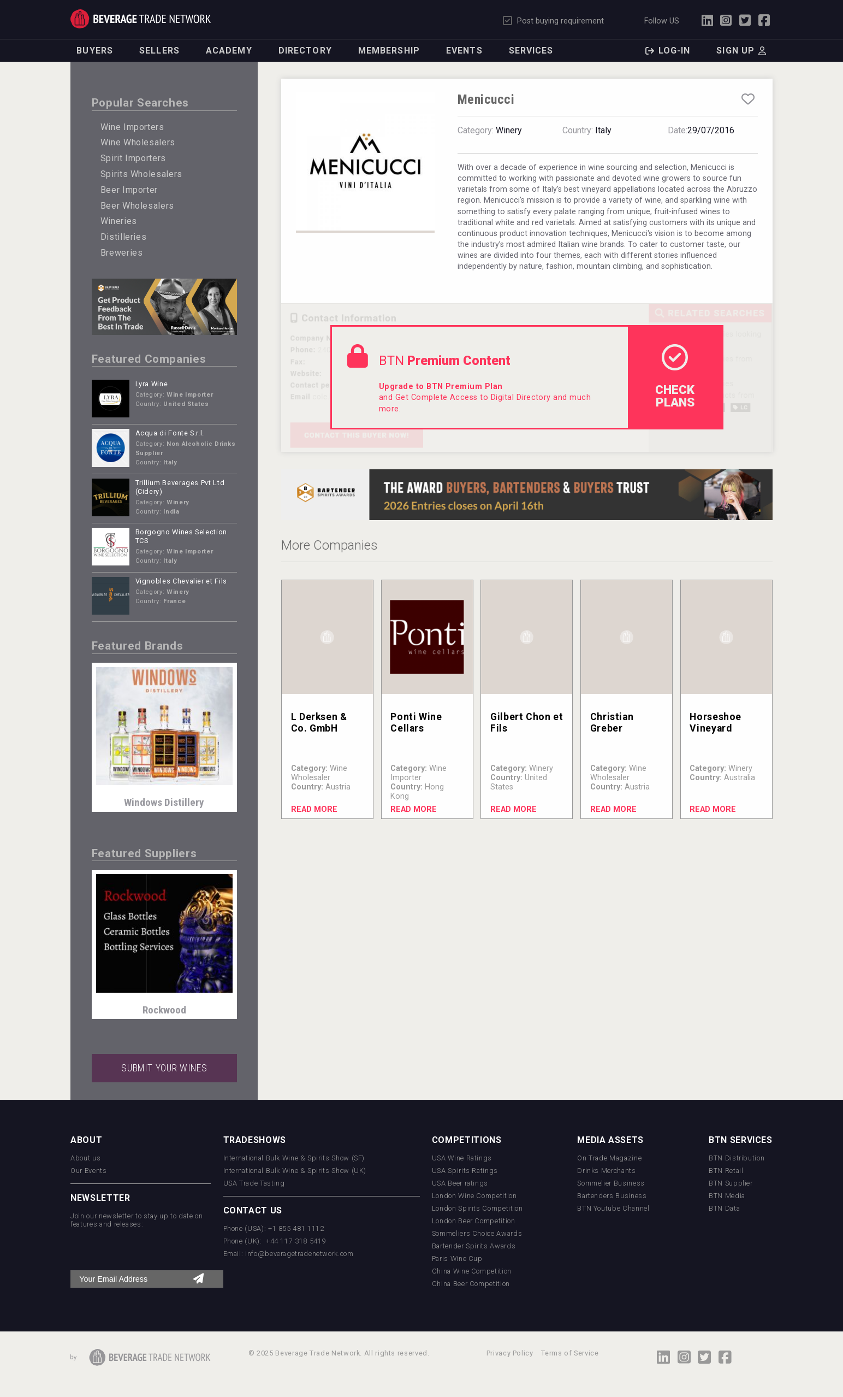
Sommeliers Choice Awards (477, 1233)
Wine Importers (132, 127)
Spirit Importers (133, 158)
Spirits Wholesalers (141, 174)
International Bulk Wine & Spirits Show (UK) (295, 1170)
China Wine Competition (472, 1271)
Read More (314, 809)
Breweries (121, 252)
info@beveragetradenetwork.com (299, 1253)
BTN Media (727, 1196)
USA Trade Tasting (254, 1183)
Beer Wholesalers (137, 206)
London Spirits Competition (477, 1208)
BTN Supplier (731, 1183)
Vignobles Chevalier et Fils (181, 581)
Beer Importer (129, 190)
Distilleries (123, 237)
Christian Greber (612, 722)
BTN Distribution (736, 1158)
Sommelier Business (611, 1183)
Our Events (88, 1170)
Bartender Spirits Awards (473, 1246)
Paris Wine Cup (457, 1258)
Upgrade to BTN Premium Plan (441, 386)
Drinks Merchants (606, 1170)
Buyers (94, 50)
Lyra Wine (151, 384)
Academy (229, 50)
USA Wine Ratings (462, 1158)
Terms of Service (569, 1353)
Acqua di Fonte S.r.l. (169, 433)
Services (531, 50)
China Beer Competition (471, 1284)
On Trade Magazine (609, 1158)
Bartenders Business (611, 1196)
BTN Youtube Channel (613, 1208)
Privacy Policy (509, 1353)
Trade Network (140, 18)
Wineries (118, 221)
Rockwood (164, 1010)
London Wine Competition (474, 1196)
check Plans (674, 376)
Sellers (159, 50)
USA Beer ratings (460, 1183)
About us (85, 1158)
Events (464, 50)
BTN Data (724, 1208)
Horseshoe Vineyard (715, 722)
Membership (389, 50)
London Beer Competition (473, 1221)
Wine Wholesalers (137, 142)
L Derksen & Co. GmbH (319, 722)
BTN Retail (726, 1170)
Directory (305, 50)
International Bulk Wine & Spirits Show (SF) (294, 1158)
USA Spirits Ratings (465, 1170)
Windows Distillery (164, 802)
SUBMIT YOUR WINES (164, 1068)
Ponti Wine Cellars (416, 722)
